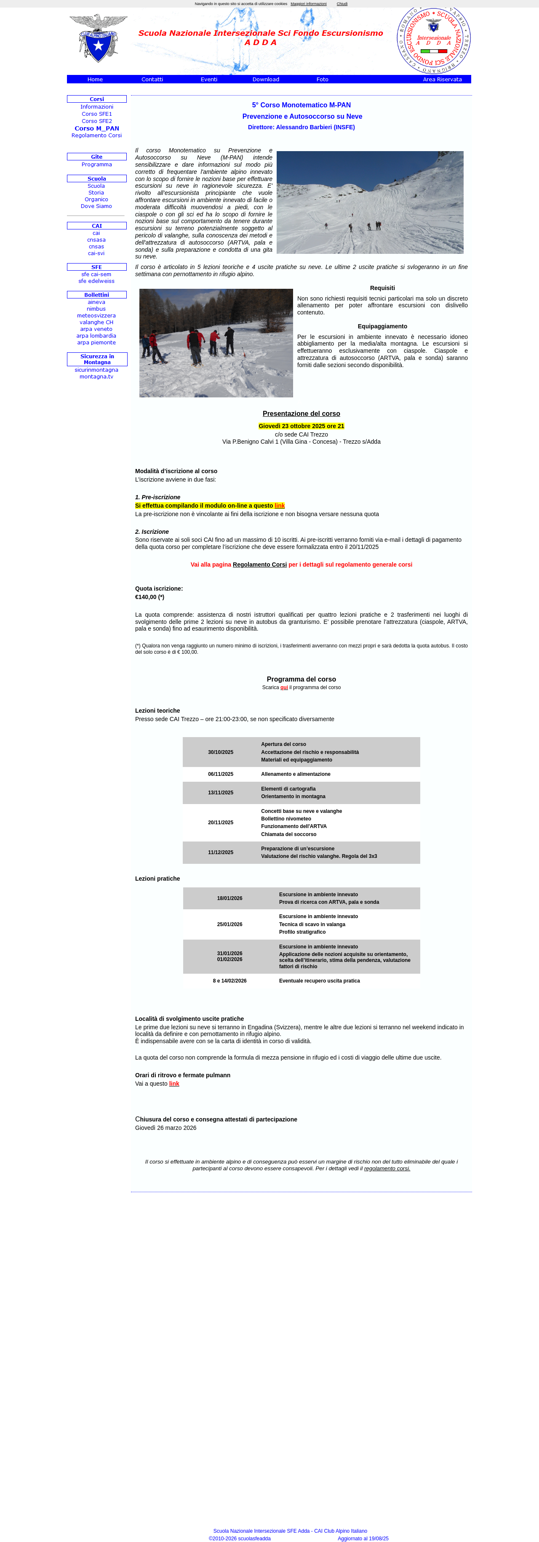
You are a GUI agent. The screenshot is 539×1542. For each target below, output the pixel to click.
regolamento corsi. (387, 1168)
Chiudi (342, 4)
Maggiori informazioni (309, 4)
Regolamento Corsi (260, 564)
